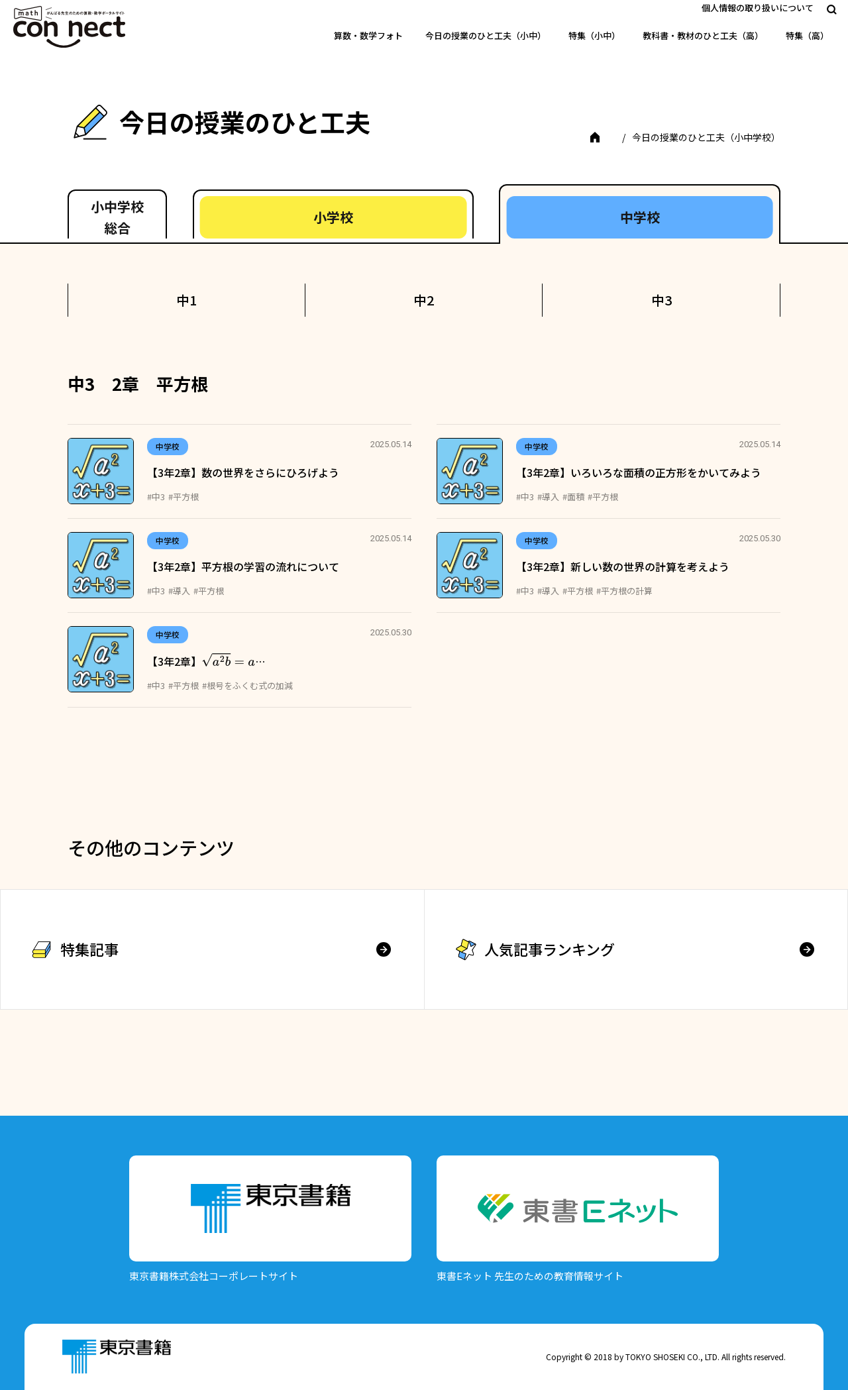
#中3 (156, 496)
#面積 (573, 496)
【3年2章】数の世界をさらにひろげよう (243, 472)
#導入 (548, 496)
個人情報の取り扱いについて (758, 7)
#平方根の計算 (624, 590)
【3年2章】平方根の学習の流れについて (243, 566)
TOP (603, 137)
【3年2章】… (206, 661)
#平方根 (183, 496)
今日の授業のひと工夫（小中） (485, 35)
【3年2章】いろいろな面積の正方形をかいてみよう (638, 472)
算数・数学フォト (368, 35)
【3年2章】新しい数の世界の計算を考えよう (622, 566)
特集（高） (807, 35)
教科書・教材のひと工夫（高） (703, 35)
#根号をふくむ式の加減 (247, 685)
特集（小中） (594, 35)
